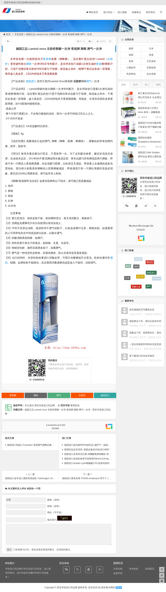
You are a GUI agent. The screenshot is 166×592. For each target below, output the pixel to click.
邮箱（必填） (54, 506)
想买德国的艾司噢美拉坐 (141, 309)
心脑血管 (131, 67)
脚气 (89, 81)
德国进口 (31, 81)
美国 (131, 61)
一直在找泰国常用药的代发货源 (145, 344)
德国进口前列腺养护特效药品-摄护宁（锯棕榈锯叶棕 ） (92, 445)
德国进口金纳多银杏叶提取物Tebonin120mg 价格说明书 (92, 458)
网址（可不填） (55, 512)
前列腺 (138, 259)
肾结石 (149, 262)
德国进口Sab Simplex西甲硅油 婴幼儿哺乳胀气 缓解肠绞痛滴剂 (149, 156)
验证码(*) (52, 519)
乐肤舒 (82, 395)
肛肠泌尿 (151, 67)
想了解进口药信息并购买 (141, 355)
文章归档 (117, 568)
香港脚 (47, 59)
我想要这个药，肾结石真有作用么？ (147, 321)
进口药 (140, 278)
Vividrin (156, 278)
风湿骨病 (131, 74)
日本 (151, 48)
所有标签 (133, 568)
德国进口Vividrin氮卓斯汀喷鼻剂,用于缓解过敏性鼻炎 (149, 127)
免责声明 (117, 573)
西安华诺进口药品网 (67, 587)
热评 (135, 84)
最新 (123, 84)
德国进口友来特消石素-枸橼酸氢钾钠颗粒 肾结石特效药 (92, 454)
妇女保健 (151, 74)
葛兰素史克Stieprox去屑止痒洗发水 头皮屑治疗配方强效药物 (149, 97)
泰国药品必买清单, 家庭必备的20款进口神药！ (87, 449)
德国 (131, 48)
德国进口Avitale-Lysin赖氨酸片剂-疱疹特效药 (86, 463)
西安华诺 (65, 405)
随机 (158, 84)
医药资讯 (150, 12)
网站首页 (92, 12)
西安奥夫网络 (108, 587)
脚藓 (29, 63)
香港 (98, 63)
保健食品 (136, 12)
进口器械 (122, 12)
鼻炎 (128, 266)
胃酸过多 (136, 287)
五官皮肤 (19, 34)
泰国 (131, 55)
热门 (147, 84)
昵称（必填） (54, 499)
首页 (7, 34)
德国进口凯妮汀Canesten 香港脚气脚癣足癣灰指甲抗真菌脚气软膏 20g (43, 445)
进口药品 (107, 12)
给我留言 (149, 568)
